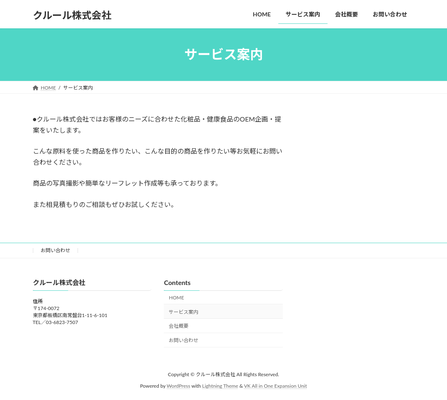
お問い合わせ (55, 250)
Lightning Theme (220, 386)
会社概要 (178, 326)
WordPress (178, 386)
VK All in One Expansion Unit (275, 386)
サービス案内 (183, 311)
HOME (176, 297)
